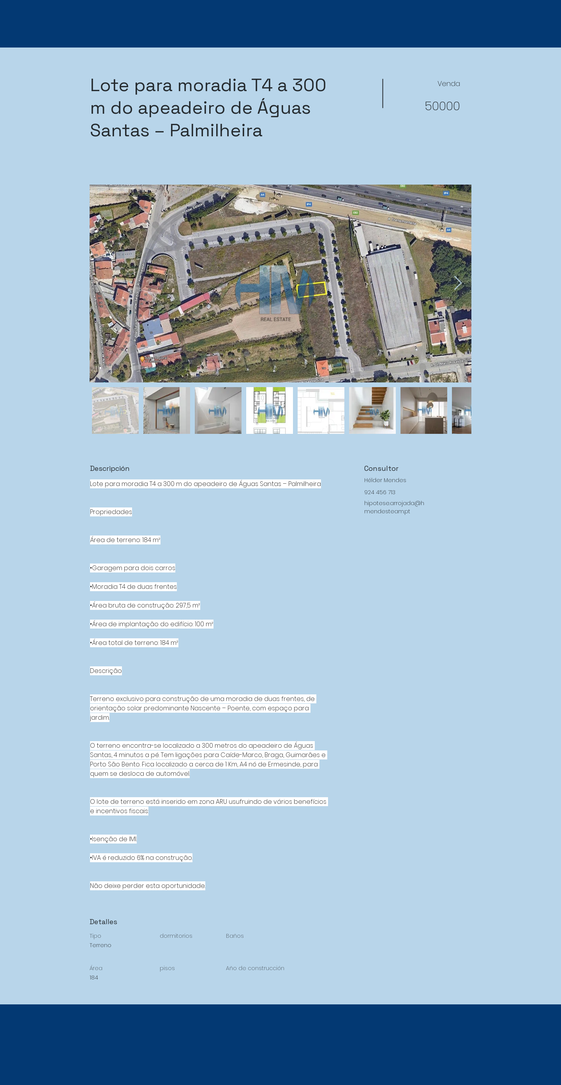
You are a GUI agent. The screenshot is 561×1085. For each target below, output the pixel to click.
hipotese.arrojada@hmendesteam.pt (394, 507)
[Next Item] (457, 283)
